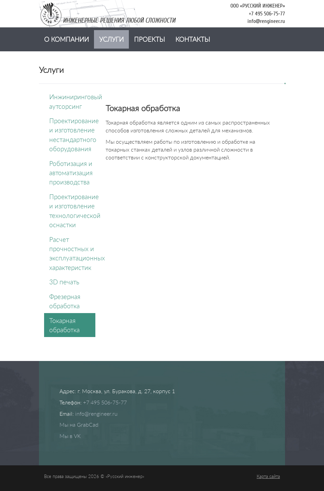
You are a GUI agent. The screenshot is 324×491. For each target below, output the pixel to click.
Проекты (149, 39)
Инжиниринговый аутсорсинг (72, 101)
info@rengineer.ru (266, 21)
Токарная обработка (64, 325)
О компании (66, 39)
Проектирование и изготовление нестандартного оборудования (72, 135)
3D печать (64, 282)
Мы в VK (70, 435)
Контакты (192, 39)
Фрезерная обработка (64, 301)
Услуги (111, 39)
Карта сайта (268, 476)
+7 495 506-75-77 (267, 13)
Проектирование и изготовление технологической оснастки (72, 211)
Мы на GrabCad (78, 424)
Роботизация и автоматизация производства (71, 172)
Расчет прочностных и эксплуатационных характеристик (72, 253)
